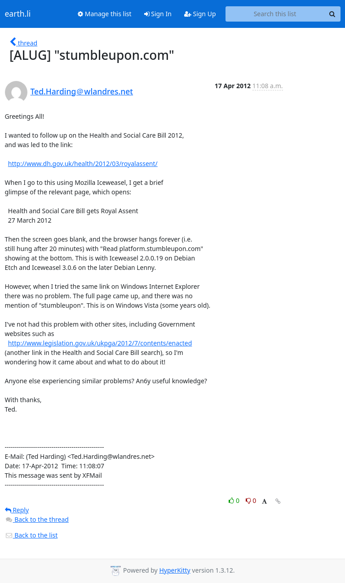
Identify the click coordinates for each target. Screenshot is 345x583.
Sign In (158, 13)
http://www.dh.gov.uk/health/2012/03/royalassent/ (83, 163)
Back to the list (31, 535)
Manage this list (105, 13)
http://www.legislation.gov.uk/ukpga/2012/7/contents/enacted (100, 343)
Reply (17, 510)
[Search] (332, 14)
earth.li (18, 14)
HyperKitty (174, 570)
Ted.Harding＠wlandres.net (82, 91)
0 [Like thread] (235, 500)
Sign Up (200, 13)
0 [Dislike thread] (251, 500)
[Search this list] (275, 14)
